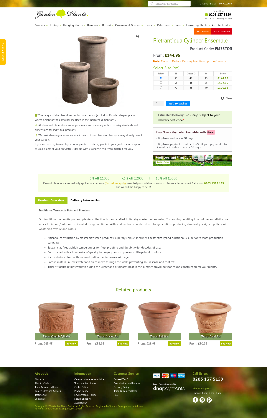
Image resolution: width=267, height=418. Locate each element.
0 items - (208, 3)
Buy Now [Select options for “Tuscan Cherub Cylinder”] (71, 343)
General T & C (121, 379)
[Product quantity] (158, 103)
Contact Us (40, 398)
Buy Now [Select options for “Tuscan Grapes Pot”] (123, 343)
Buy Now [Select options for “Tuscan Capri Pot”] (226, 343)
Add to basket (178, 103)
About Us (39, 379)
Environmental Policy (85, 394)
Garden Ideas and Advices (48, 391)
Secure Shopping (83, 398)
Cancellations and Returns (127, 383)
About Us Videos (43, 383)
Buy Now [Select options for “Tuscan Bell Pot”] (174, 343)
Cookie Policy (81, 387)
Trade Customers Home (46, 387)
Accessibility (80, 402)
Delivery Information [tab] (85, 200)
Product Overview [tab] (51, 200)
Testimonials (41, 394)
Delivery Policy (121, 387)
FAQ (116, 394)
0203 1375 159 (214, 183)
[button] (138, 36)
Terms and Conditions (85, 383)
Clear (229, 98)
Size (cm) (171, 67)
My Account (225, 3)
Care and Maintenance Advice (89, 379)
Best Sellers (203, 31)
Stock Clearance (222, 31)
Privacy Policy (81, 391)
